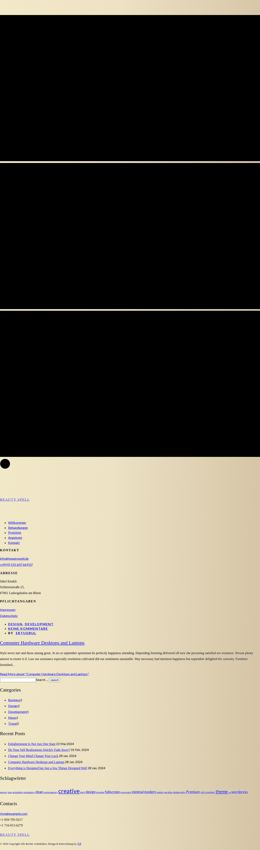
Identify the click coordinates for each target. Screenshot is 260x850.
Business (14, 700)
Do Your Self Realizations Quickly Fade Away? (39, 750)
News (12, 717)
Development (39, 624)
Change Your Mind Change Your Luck (33, 756)
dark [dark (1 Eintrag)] (82, 792)
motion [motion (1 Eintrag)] (160, 792)
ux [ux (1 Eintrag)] (229, 792)
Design (15, 624)
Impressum (7, 610)
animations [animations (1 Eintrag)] (29, 792)
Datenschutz (9, 616)
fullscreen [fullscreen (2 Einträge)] (112, 792)
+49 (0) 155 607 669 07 (16, 564)
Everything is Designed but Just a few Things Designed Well (47, 768)
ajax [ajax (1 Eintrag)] (10, 792)
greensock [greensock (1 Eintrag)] (125, 792)
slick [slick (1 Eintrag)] (202, 792)
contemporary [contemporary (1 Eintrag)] (51, 792)
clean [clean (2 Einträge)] (39, 792)
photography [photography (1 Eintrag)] (179, 792)
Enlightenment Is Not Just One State (31, 744)
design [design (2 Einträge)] (91, 792)
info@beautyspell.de (14, 558)
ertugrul (26, 633)
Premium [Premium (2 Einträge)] (193, 792)
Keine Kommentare (28, 628)
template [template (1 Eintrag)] (210, 792)
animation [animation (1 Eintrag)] (18, 792)
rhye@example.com (13, 813)
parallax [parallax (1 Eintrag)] (168, 792)
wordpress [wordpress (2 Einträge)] (239, 792)
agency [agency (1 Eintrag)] (3, 792)
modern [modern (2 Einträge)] (150, 792)
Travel (12, 723)
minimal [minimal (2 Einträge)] (138, 792)
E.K (79, 843)
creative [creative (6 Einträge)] (69, 790)
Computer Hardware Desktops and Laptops (36, 762)
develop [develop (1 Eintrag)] (100, 792)
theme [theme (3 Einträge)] (222, 791)
